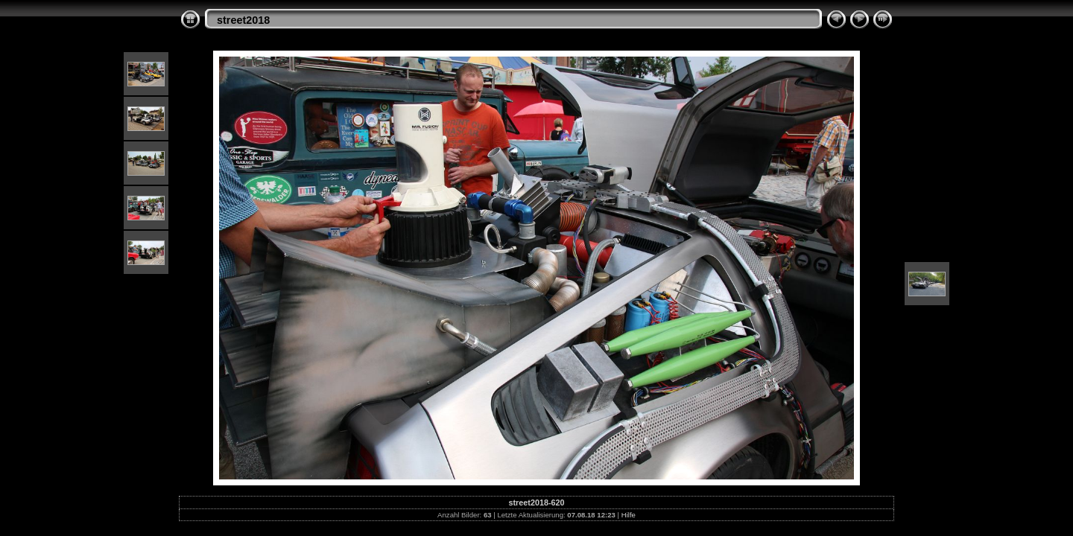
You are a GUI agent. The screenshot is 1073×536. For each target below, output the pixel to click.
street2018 (243, 20)
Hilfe (628, 515)
